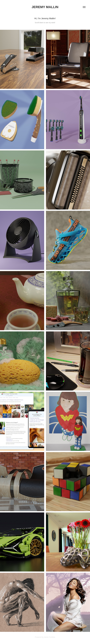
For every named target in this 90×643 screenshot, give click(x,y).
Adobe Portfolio (49, 637)
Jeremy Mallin (45, 7)
